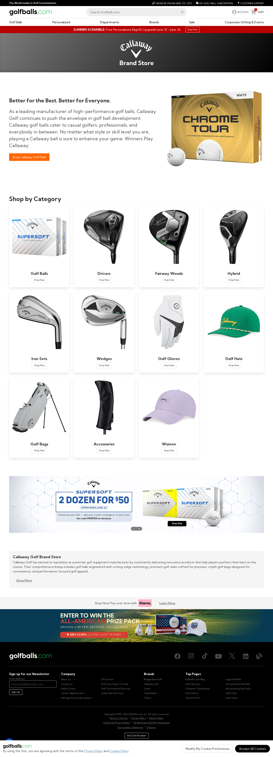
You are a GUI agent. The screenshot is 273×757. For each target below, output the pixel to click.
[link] (240, 12)
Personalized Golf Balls (238, 684)
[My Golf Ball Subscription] (214, 3)
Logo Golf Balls (233, 679)
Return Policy (156, 718)
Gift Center (107, 679)
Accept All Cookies (252, 749)
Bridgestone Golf (153, 679)
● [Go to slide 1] (134, 529)
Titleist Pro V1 (192, 697)
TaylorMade (150, 693)
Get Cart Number (136, 735)
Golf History (191, 693)
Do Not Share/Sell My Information (151, 722)
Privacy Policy (93, 751)
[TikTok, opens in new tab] (204, 656)
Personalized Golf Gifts (238, 688)
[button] (182, 12)
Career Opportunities (72, 693)
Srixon (147, 688)
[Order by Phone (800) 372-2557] (171, 3)
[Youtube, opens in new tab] (218, 656)
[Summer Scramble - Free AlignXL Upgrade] (136, 29)
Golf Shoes (232, 697)
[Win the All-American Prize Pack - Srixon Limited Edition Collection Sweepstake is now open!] (136, 625)
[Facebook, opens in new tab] (177, 656)
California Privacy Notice (116, 722)
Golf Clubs (231, 693)
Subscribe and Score (112, 693)
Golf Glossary (192, 684)
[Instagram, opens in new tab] (191, 656)
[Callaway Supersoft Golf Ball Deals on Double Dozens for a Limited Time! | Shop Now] (136, 504)
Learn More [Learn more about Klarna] (167, 603)
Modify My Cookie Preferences (208, 749)
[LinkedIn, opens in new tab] (245, 656)
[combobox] (136, 12)
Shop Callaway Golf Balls (29, 157)
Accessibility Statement (130, 727)
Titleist (147, 697)
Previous (14, 504)
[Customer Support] (249, 3)
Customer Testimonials (197, 688)
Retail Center (68, 688)
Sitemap (151, 727)
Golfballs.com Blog (195, 679)
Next (259, 504)
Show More (24, 580)
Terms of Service (118, 718)
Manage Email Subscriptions (76, 697)
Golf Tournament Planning (115, 688)
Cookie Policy (119, 751)
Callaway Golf (151, 684)
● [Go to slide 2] (139, 529)
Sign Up (16, 692)
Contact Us (67, 684)
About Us (66, 679)
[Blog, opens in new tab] (259, 656)
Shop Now (39, 279)
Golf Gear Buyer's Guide (114, 684)
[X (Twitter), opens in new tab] (232, 656)
